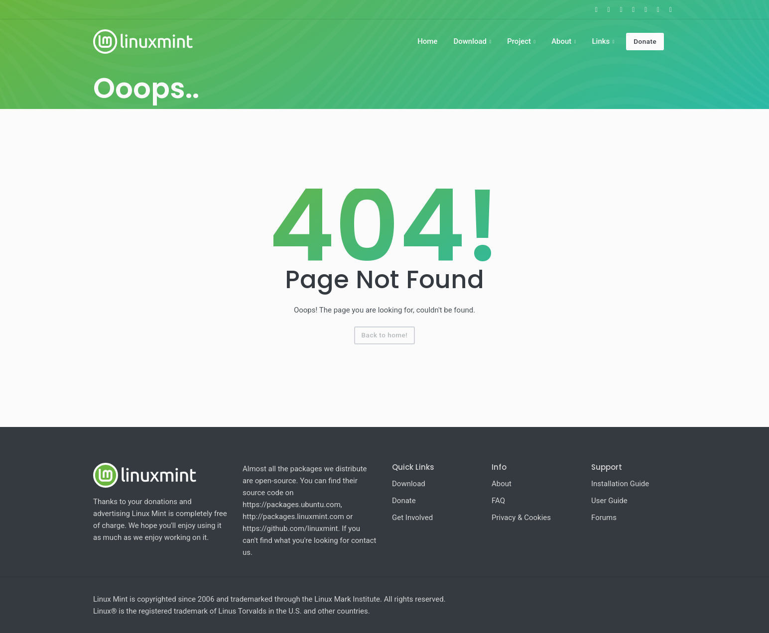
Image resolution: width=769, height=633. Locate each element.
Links (601, 41)
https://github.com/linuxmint (290, 528)
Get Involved (412, 517)
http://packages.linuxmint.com (293, 516)
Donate (645, 41)
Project (519, 41)
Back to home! (385, 335)
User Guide (609, 500)
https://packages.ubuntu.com (292, 504)
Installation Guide (620, 483)
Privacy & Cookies (521, 517)
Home (427, 41)
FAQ (498, 500)
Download (470, 41)
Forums (604, 517)
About (561, 41)
